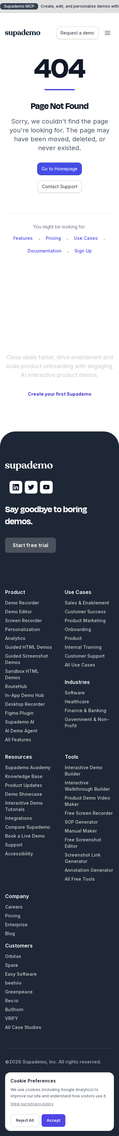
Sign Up (83, 250)
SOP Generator (81, 822)
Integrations (18, 818)
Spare (11, 965)
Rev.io (11, 1000)
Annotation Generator (89, 870)
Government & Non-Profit (87, 722)
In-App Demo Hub (24, 695)
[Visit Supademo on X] (31, 487)
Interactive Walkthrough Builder (87, 786)
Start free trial (30, 545)
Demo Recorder (22, 602)
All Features (18, 739)
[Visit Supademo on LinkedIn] (16, 487)
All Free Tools (80, 879)
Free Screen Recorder (89, 813)
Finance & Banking (85, 710)
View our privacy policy (32, 1103)
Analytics (15, 638)
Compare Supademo (27, 827)
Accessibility (19, 853)
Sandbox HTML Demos (22, 674)
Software (75, 692)
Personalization (22, 629)
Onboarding (78, 629)
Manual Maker (81, 830)
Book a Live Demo (25, 836)
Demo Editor (18, 611)
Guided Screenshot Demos (26, 659)
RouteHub (16, 686)
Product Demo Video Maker (87, 801)
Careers (14, 906)
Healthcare (77, 701)
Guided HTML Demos (28, 647)
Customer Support (85, 656)
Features (23, 238)
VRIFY (11, 1018)
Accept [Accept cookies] (53, 1120)
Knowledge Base (24, 776)
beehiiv (13, 983)
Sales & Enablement (87, 602)
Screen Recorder (23, 620)
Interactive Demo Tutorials (24, 806)
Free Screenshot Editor (83, 843)
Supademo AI (19, 721)
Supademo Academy (27, 767)
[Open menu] (107, 33)
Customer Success (85, 611)
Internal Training (83, 647)
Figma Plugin (19, 713)
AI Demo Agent (21, 730)
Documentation (45, 250)
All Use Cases (80, 664)
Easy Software (21, 974)
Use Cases (86, 238)
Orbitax (13, 956)
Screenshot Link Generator (83, 858)
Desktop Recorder (25, 704)
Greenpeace (19, 991)
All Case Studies (23, 1027)
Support (14, 844)
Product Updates (23, 785)
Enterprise (16, 924)
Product (73, 638)
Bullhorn (14, 1009)
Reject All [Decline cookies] (25, 1120)
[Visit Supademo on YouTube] (46, 487)
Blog (10, 933)
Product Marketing (85, 620)
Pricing (53, 238)
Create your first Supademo (59, 394)
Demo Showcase (23, 794)
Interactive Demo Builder (83, 770)
